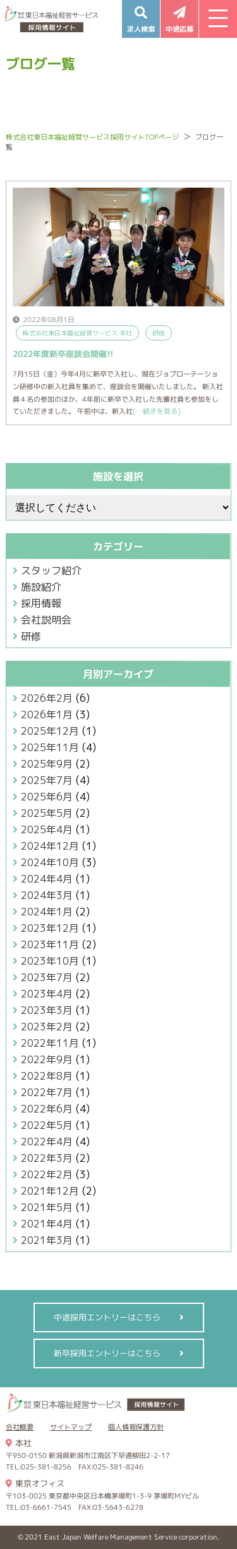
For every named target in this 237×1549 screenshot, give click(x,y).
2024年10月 (50, 862)
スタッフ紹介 (51, 570)
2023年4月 (47, 994)
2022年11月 (50, 1043)
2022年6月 (47, 1109)
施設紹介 (41, 587)
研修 (31, 636)
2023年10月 (50, 961)
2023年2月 (47, 1027)
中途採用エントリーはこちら (106, 1317)
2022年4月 (47, 1141)
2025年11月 (50, 747)
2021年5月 (47, 1207)
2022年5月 (47, 1125)
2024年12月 (50, 846)
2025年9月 (47, 764)
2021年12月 (50, 1191)
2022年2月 (47, 1174)
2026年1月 (47, 714)
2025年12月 (50, 731)
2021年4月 (47, 1224)
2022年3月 (47, 1158)
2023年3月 (47, 1010)
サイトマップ (71, 1427)
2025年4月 (47, 829)
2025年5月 (47, 813)
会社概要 (19, 1427)
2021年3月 (47, 1240)
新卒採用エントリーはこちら (106, 1353)
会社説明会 (46, 620)
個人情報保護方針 (136, 1427)
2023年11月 (50, 944)
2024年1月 (47, 912)
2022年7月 (47, 1092)
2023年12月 (50, 928)
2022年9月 (47, 1059)
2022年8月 (47, 1076)
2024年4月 (47, 879)
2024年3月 (47, 895)
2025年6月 (47, 797)
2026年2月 (47, 698)
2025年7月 (47, 780)
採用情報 (41, 603)
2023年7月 (47, 977)
